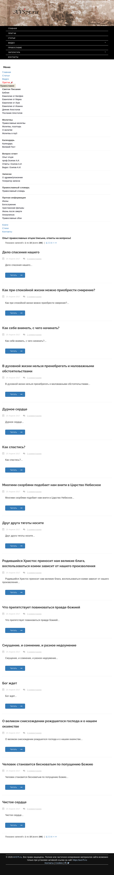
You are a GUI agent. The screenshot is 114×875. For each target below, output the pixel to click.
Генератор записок (11, 181)
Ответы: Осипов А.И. (12, 164)
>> (55, 243)
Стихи (5, 228)
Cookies (59, 863)
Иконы (5, 201)
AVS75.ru (17, 857)
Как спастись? (13, 447)
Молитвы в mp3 (9, 133)
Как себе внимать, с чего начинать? (30, 328)
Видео (5, 79)
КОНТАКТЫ (13, 57)
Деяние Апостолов (11, 109)
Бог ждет (9, 683)
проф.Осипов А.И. (11, 160)
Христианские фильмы (13, 208)
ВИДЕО (57, 42)
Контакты (7, 231)
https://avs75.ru (80, 860)
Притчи (7, 82)
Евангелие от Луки (11, 103)
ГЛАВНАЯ (12, 28)
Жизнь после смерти (12, 211)
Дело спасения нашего (20, 252)
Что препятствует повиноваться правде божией (41, 607)
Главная (6, 72)
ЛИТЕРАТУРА (57, 52)
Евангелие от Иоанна (12, 106)
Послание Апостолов (12, 113)
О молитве (7, 130)
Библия (5, 92)
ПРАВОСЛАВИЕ (15, 47)
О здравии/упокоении (12, 177)
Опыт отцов (7, 157)
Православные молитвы (13, 123)
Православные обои (12, 218)
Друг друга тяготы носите (23, 523)
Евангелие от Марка (12, 99)
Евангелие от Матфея (12, 96)
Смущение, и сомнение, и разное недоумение (39, 645)
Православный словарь (13, 191)
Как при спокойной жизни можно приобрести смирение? (48, 290)
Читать (16, 275)
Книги (5, 225)
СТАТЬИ (11, 38)
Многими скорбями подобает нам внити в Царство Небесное (51, 485)
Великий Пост (8, 147)
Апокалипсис (8, 215)
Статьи (6, 75)
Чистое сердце (14, 802)
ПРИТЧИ (12, 33)
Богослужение (9, 204)
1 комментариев (34, 335)
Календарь (7, 143)
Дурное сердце (14, 409)
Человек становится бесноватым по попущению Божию (47, 764)
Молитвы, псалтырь (11, 126)
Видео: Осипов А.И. (11, 167)
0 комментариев (34, 259)
